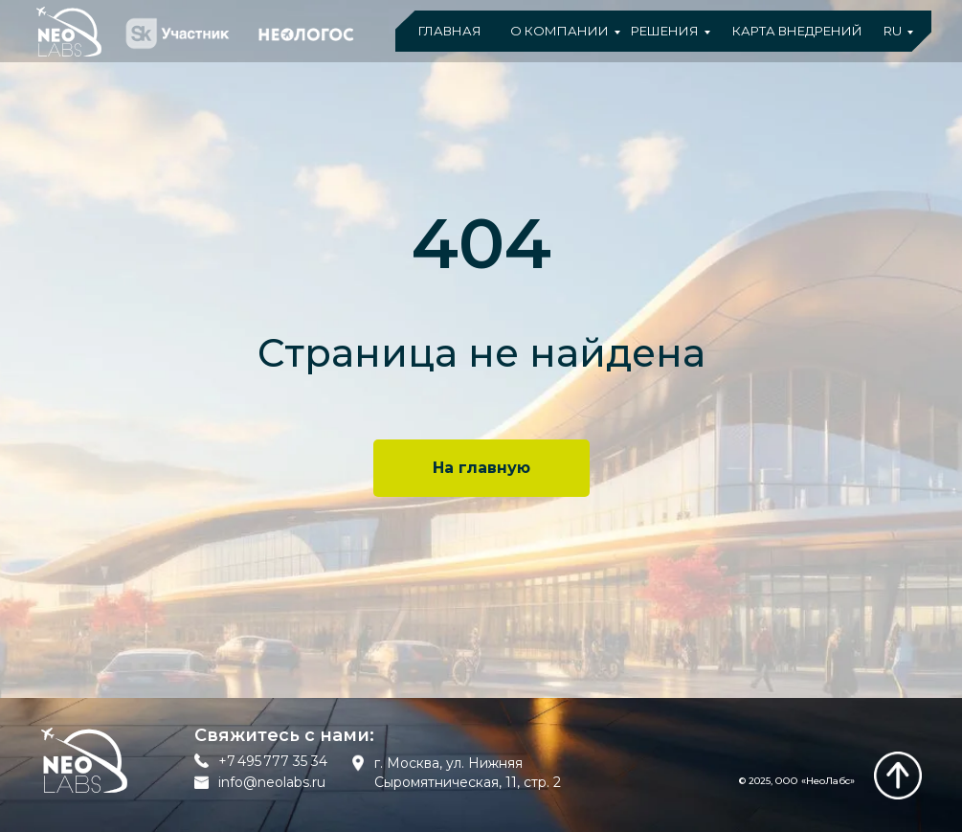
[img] (898, 775)
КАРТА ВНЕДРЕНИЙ (797, 30)
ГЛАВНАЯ (449, 30)
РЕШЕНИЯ (665, 30)
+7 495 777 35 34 (272, 761)
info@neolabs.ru (271, 782)
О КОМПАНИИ (559, 30)
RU (893, 30)
